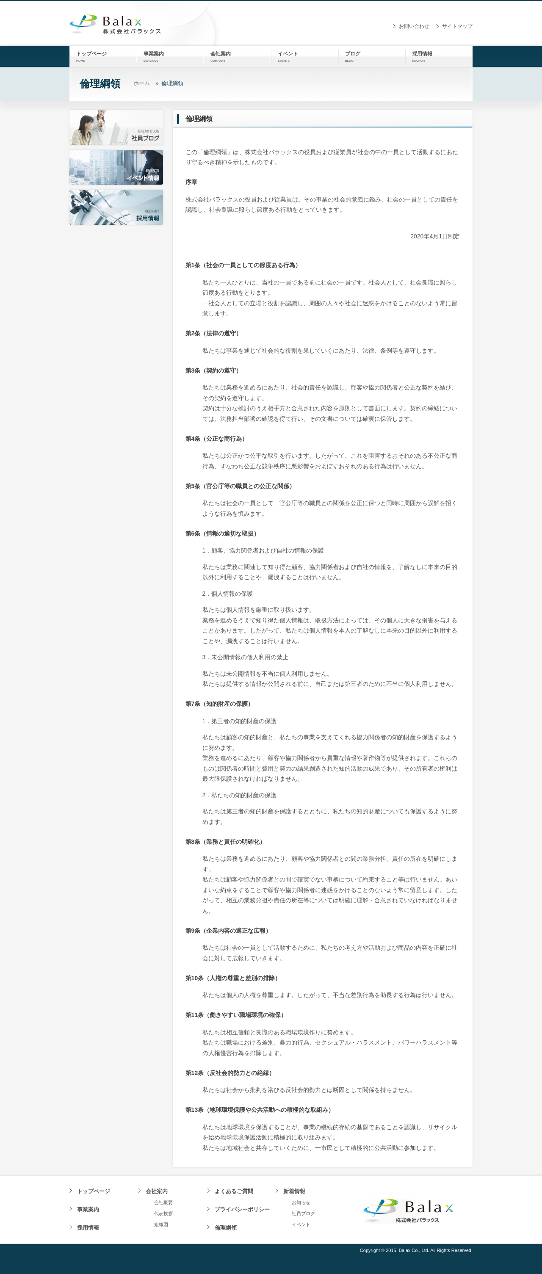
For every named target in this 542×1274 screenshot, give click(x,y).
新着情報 (294, 1191)
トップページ (93, 1191)
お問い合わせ (414, 26)
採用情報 (88, 1227)
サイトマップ (457, 26)
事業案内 (88, 1209)
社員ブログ (303, 1213)
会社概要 (163, 1202)
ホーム (141, 83)
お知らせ (301, 1202)
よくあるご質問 (234, 1191)
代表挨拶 (163, 1213)
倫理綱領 (226, 1227)
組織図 (161, 1224)
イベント (301, 1224)
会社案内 (157, 1191)
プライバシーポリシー (242, 1209)
